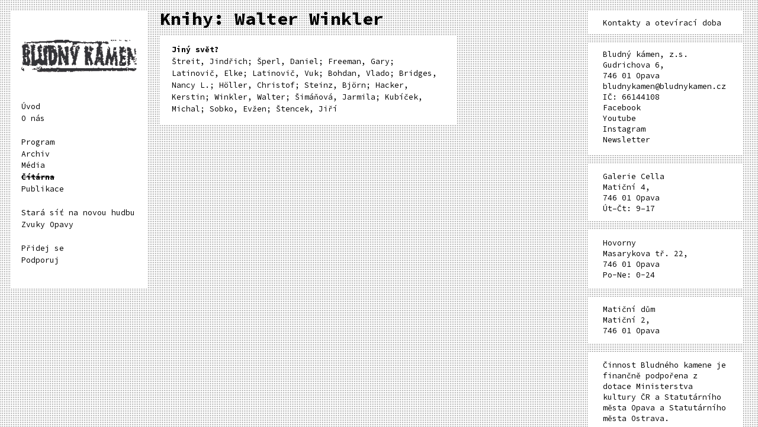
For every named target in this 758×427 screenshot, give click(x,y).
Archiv (35, 154)
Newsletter (626, 140)
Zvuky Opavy (47, 224)
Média (33, 165)
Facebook (622, 108)
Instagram (624, 129)
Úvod (30, 106)
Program (37, 142)
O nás (33, 118)
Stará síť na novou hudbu (78, 213)
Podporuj (40, 260)
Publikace (42, 189)
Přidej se (42, 248)
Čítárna (37, 177)
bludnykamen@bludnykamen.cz (664, 86)
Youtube (619, 118)
